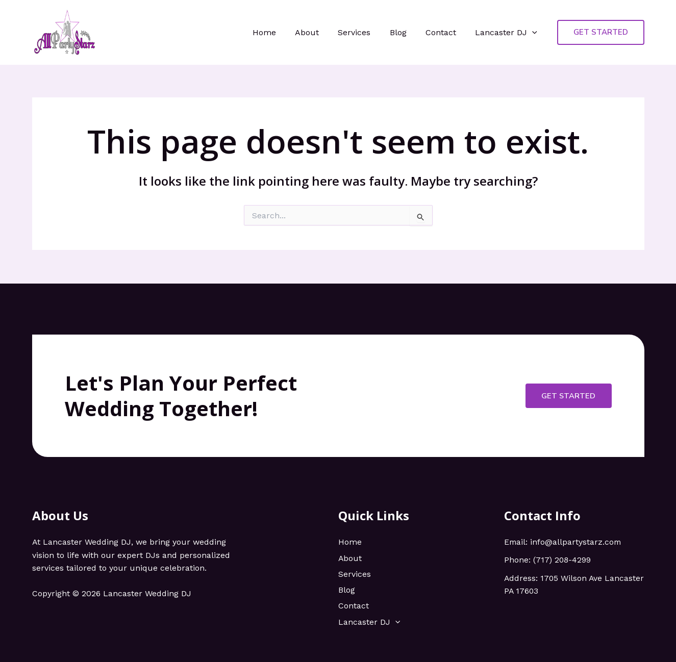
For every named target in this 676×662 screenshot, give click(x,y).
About (319, 32)
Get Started (568, 395)
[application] (534, 33)
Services (363, 32)
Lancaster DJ (508, 33)
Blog (404, 32)
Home (279, 32)
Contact (445, 32)
